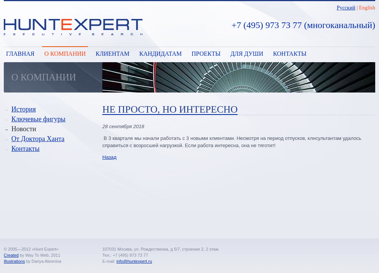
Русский (346, 8)
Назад (109, 157)
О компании (65, 53)
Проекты (206, 53)
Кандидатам (160, 53)
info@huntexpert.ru (134, 261)
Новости (23, 129)
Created (11, 255)
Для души (246, 53)
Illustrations (14, 261)
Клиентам (112, 53)
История (23, 109)
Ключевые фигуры (38, 119)
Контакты (290, 53)
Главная (20, 53)
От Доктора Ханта (37, 139)
